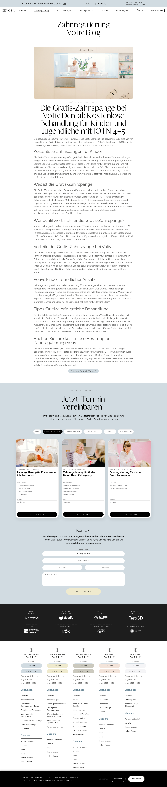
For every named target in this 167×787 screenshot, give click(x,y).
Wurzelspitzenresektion (56, 704)
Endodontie (103, 704)
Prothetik (102, 712)
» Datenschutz (102, 779)
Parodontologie (105, 708)
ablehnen (118, 779)
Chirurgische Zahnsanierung (53, 709)
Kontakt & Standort (28, 741)
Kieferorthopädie (27, 700)
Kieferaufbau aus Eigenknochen (53, 721)
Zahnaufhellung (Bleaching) (131, 705)
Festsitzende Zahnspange (31, 710)
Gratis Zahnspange (28, 725)
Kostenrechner (79, 710)
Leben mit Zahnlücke (81, 714)
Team (23, 750)
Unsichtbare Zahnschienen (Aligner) (30, 705)
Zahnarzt (105, 10)
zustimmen (136, 779)
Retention (25, 729)
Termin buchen (157, 10)
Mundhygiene (122, 10)
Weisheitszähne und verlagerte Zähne (55, 715)
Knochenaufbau (79, 726)
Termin (31, 666)
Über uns (141, 10)
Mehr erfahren (26, 762)
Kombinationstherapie (55, 727)
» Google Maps (28, 683)
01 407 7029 (61, 419)
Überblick (25, 696)
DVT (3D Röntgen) (80, 730)
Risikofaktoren (78, 734)
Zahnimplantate (85, 10)
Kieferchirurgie (64, 10)
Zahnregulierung (42, 10)
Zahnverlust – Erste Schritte (80, 705)
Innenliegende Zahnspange (27, 715)
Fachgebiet (83, 550)
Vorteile (22, 10)
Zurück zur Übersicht (83, 371)
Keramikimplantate (80, 722)
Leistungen (26, 689)
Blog (23, 754)
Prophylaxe (103, 700)
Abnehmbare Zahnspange (31, 720)
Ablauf (75, 700)
